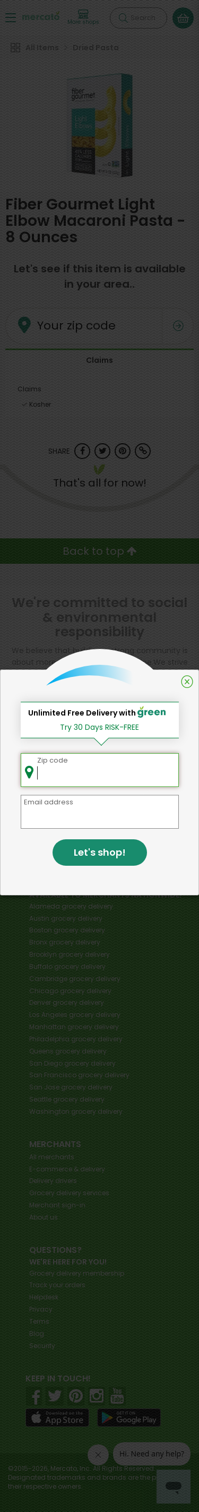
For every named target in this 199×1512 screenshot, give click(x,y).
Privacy (41, 1309)
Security (42, 1345)
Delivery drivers (53, 1180)
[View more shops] (83, 18)
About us (43, 1217)
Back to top (100, 551)
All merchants (51, 1156)
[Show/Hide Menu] (10, 17)
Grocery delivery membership (76, 1273)
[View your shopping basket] (183, 18)
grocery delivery (71, 906)
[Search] (138, 18)
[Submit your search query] (123, 18)
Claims (99, 360)
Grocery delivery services (69, 1192)
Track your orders (57, 1284)
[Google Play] (129, 1417)
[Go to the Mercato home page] (40, 15)
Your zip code (76, 325)
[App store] (57, 1417)
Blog (36, 1333)
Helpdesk (43, 1297)
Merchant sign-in (57, 1205)
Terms (39, 1321)
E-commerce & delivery (67, 1169)
